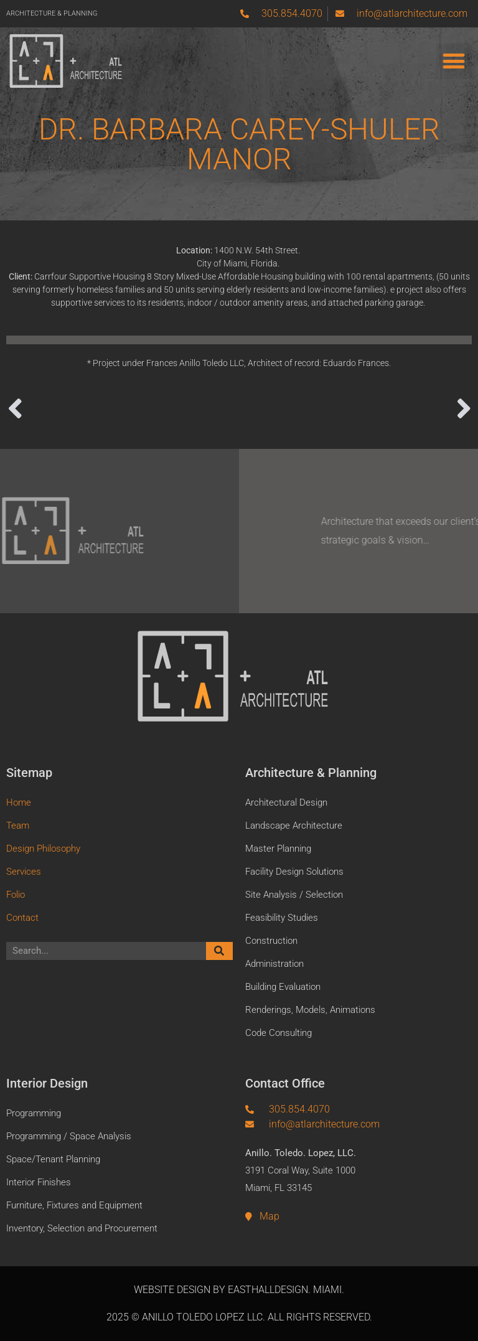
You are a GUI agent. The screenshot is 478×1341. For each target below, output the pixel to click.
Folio (15, 894)
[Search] (219, 951)
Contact (22, 917)
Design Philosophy (43, 848)
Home (18, 802)
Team (17, 825)
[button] (454, 61)
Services (23, 871)
